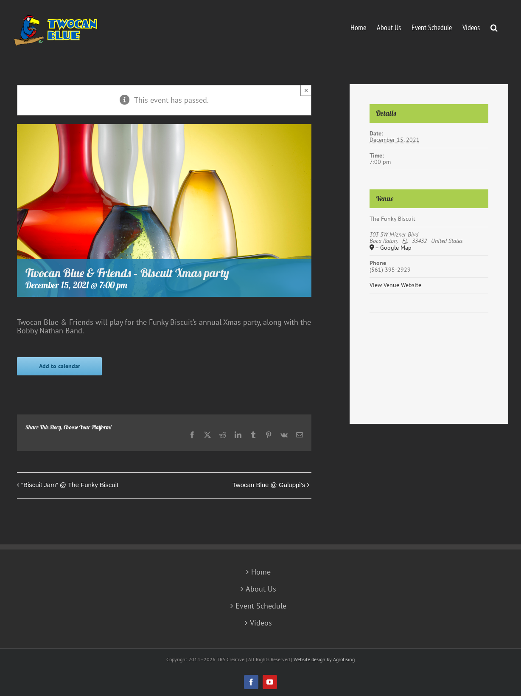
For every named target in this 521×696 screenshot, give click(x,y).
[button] (494, 26)
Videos (261, 623)
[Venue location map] (429, 338)
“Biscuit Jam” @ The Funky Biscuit (69, 484)
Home (261, 572)
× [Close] (306, 90)
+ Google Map (393, 248)
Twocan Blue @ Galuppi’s (268, 484)
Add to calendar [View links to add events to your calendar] (59, 366)
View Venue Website (395, 285)
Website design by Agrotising (324, 659)
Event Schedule (260, 606)
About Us (261, 589)
